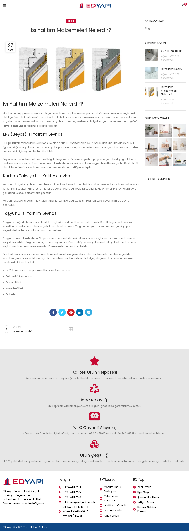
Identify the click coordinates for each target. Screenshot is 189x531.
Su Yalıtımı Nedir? (172, 51)
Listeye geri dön (70, 329)
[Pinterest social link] (71, 312)
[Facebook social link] (53, 312)
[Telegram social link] (88, 312)
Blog (71, 21)
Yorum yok (167, 59)
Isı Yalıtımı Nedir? (171, 69)
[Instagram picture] (151, 130)
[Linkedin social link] (79, 312)
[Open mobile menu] (4, 5)
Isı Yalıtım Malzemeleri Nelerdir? (169, 90)
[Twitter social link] (62, 312)
